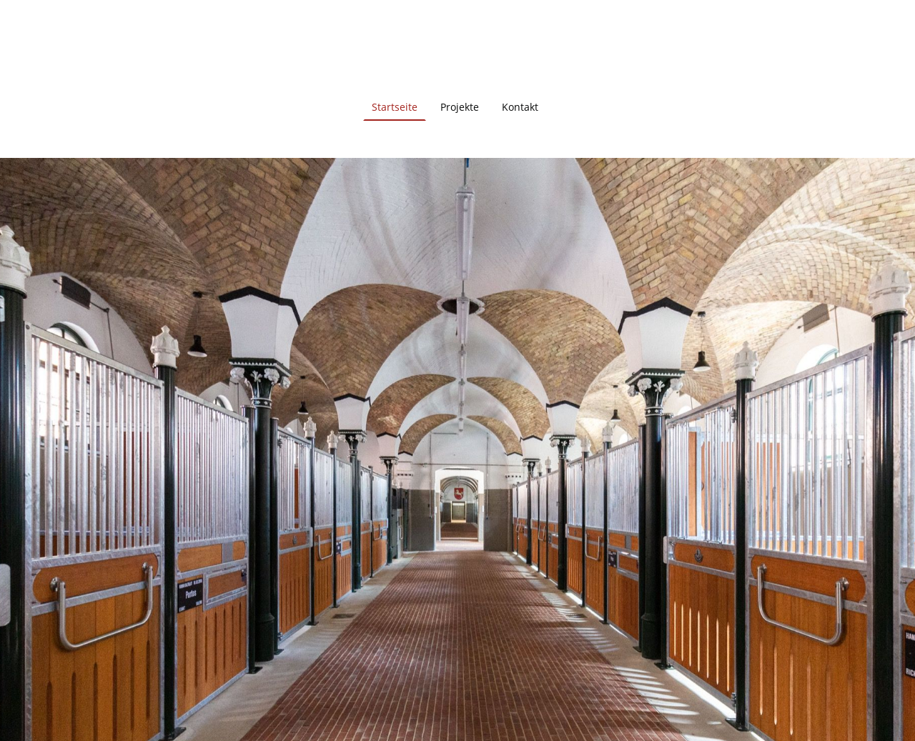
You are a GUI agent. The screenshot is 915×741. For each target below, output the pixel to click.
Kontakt (520, 107)
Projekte (459, 107)
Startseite (394, 107)
